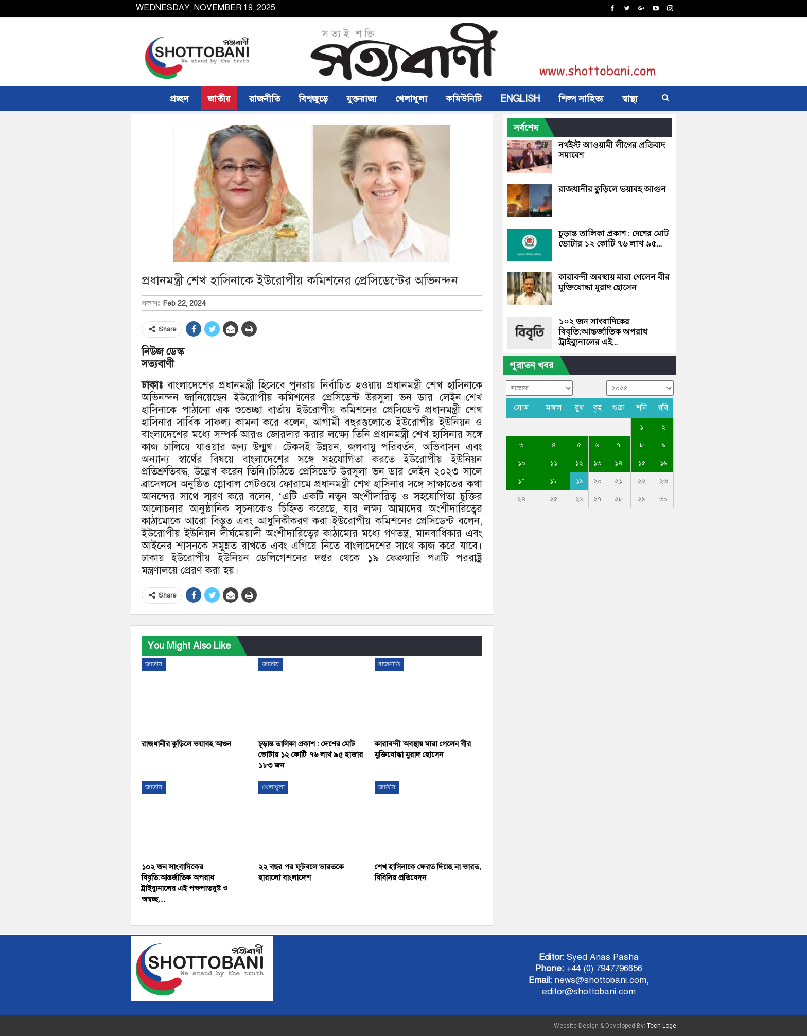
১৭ (521, 481)
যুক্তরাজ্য (361, 98)
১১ (553, 463)
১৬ (663, 463)
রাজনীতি (264, 98)
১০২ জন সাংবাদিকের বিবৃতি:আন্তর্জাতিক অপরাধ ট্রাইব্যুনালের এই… (602, 332)
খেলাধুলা (411, 98)
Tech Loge (661, 1025)
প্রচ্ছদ (179, 98)
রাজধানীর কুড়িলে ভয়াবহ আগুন (612, 189)
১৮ (553, 481)
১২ (579, 463)
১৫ (641, 463)
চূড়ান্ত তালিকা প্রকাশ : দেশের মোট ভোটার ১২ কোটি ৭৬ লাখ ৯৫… (613, 239)
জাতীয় (219, 98)
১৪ (618, 463)
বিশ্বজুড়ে (313, 98)
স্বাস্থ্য (630, 98)
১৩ (597, 463)
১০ (521, 463)
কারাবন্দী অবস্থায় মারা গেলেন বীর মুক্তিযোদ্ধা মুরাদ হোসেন (614, 282)
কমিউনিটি (464, 98)
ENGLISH (520, 98)
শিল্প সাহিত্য (580, 98)
